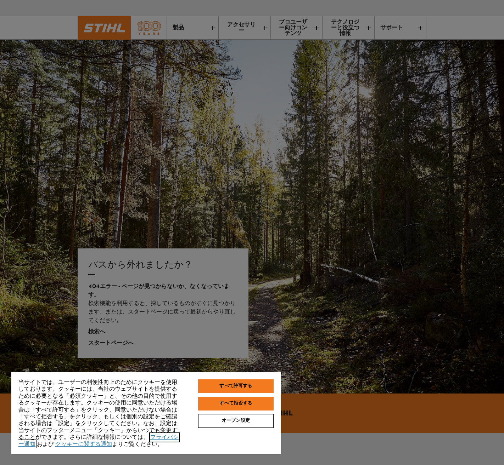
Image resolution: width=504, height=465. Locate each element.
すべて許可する (235, 386)
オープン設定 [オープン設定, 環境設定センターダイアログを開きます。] (236, 421)
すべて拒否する (235, 403)
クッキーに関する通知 (83, 444)
